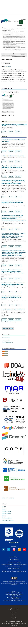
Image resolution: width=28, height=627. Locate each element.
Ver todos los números (7, 321)
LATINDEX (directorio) (14, 568)
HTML (18, 131)
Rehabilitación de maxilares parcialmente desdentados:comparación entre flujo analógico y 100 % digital (13, 284)
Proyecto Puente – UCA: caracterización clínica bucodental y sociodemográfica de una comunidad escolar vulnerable (13, 182)
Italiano (4, 515)
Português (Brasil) (6, 518)
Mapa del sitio (14, 612)
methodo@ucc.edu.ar (19, 600)
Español (4, 509)
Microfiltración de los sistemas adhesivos (13, 309)
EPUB (11, 131)
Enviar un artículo (8, 328)
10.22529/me (7, 66)
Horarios (14, 615)
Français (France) (6, 513)
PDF (5, 131)
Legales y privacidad (14, 609)
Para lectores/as (6, 337)
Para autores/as (6, 340)
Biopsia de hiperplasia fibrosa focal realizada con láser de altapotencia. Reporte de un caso (11, 167)
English (4, 507)
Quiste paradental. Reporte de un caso (12, 155)
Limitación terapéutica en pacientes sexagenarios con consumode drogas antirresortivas (12, 202)
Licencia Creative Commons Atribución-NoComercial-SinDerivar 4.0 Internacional (14, 583)
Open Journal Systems (8, 498)
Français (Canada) (6, 511)
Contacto (14, 618)
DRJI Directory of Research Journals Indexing (14, 571)
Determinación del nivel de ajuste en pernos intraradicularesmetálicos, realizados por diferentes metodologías (12, 271)
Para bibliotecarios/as (7, 342)
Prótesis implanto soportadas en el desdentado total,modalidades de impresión (11, 297)
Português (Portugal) (7, 520)
